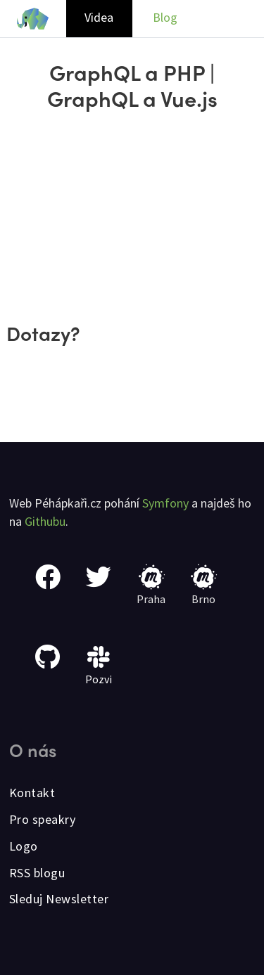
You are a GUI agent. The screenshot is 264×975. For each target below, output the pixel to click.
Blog (165, 17)
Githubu (45, 521)
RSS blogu (37, 873)
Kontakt (32, 792)
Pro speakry (42, 819)
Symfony (165, 503)
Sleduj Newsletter (59, 899)
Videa (98, 17)
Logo (23, 846)
